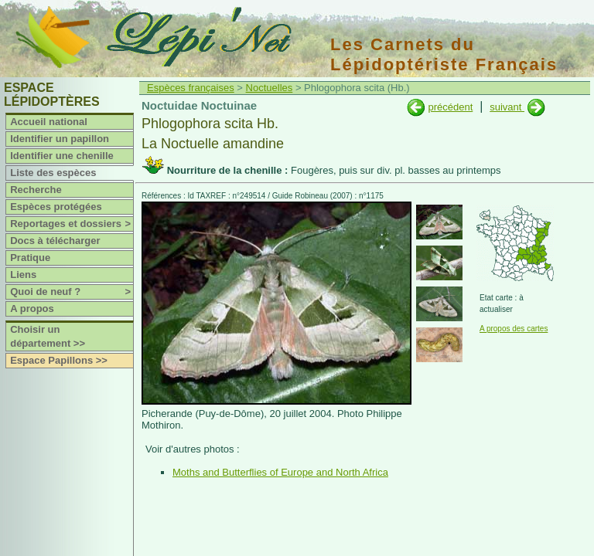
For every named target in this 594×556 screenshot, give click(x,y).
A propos (32, 308)
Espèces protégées (56, 206)
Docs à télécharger (55, 240)
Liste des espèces (53, 172)
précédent (450, 107)
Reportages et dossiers (71, 224)
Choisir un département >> (47, 336)
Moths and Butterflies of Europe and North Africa (280, 472)
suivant (507, 107)
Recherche (35, 189)
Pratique (30, 257)
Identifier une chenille (62, 155)
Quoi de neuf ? (71, 292)
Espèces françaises (190, 87)
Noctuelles (269, 87)
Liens (23, 274)
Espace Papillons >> (59, 360)
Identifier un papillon (59, 138)
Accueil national (48, 121)
